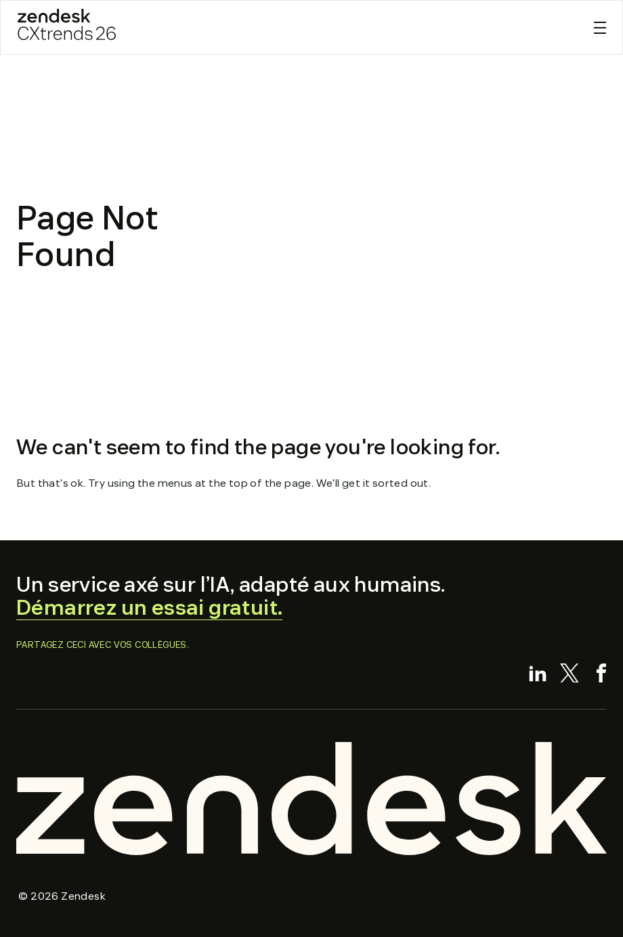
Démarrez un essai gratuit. (149, 607)
